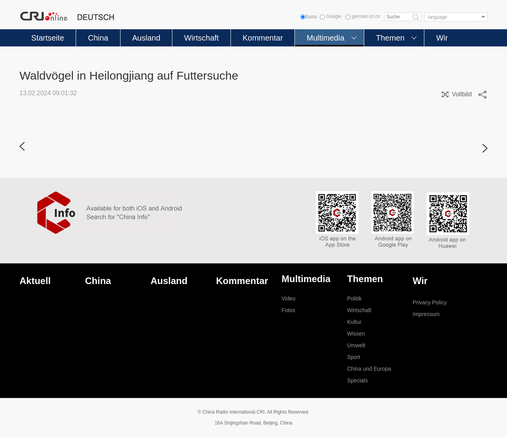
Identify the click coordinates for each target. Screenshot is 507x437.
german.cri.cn (363, 16)
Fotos (288, 310)
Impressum (426, 314)
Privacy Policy (430, 302)
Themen (390, 38)
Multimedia (325, 38)
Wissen (356, 333)
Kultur (354, 322)
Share (482, 94)
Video (289, 298)
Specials (357, 380)
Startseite (47, 38)
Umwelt (356, 345)
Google (330, 16)
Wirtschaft (201, 38)
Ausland (146, 38)
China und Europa (369, 369)
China (98, 38)
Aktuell (35, 280)
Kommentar (263, 38)
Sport (353, 357)
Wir (442, 38)
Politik (354, 298)
